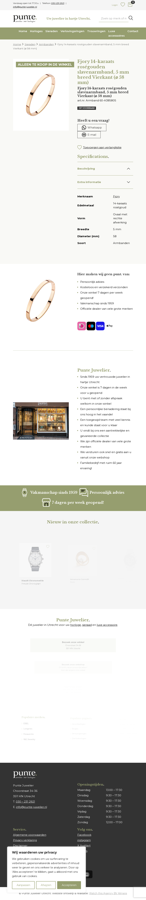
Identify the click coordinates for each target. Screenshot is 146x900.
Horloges (36, 31)
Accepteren (69, 885)
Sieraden (51, 31)
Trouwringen (96, 31)
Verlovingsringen (72, 31)
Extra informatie (89, 182)
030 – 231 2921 (25, 801)
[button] (105, 147)
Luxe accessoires (116, 33)
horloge (75, 625)
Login (115, 5)
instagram (84, 840)
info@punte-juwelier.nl (25, 6)
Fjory (116, 196)
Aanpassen (23, 885)
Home (23, 31)
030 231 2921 (57, 3)
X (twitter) (84, 845)
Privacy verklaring (25, 840)
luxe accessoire (107, 625)
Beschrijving (86, 168)
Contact (132, 31)
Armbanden (46, 44)
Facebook (84, 834)
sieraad (87, 625)
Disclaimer (20, 845)
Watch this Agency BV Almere (108, 893)
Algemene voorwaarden (29, 834)
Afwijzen (46, 885)
